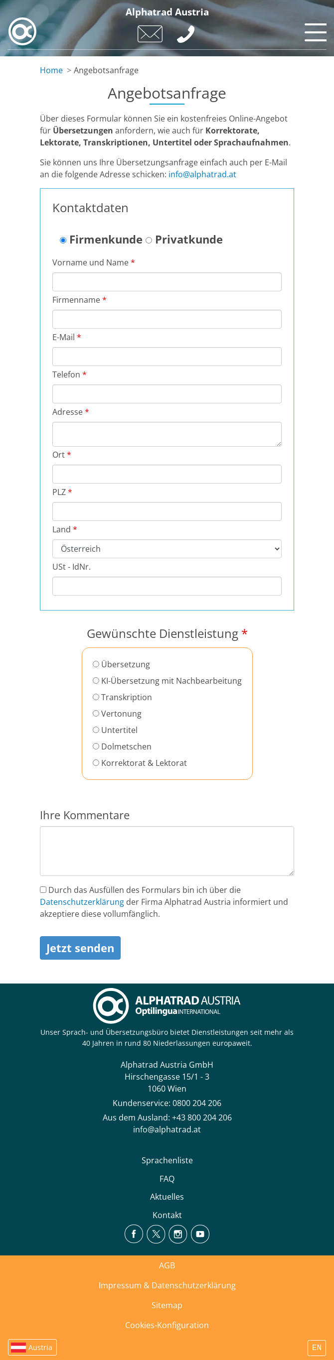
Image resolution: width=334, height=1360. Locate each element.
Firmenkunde (101, 239)
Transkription (122, 697)
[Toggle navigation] (314, 29)
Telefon (69, 374)
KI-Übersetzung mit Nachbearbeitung (167, 680)
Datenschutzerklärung (82, 901)
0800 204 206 (196, 1103)
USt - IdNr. (71, 566)
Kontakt (167, 1215)
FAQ (167, 1178)
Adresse (70, 411)
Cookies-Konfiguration (167, 1325)
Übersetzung (121, 664)
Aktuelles (167, 1196)
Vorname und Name (93, 262)
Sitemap (167, 1305)
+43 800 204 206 (202, 1117)
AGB (167, 1265)
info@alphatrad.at (202, 174)
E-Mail (66, 337)
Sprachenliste (167, 1160)
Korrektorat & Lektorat (140, 762)
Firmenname (79, 299)
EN (317, 1348)
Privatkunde (184, 239)
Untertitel (115, 730)
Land (64, 529)
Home (51, 70)
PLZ (62, 492)
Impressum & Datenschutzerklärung (167, 1285)
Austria (40, 1347)
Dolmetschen (122, 746)
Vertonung (117, 713)
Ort (61, 454)
